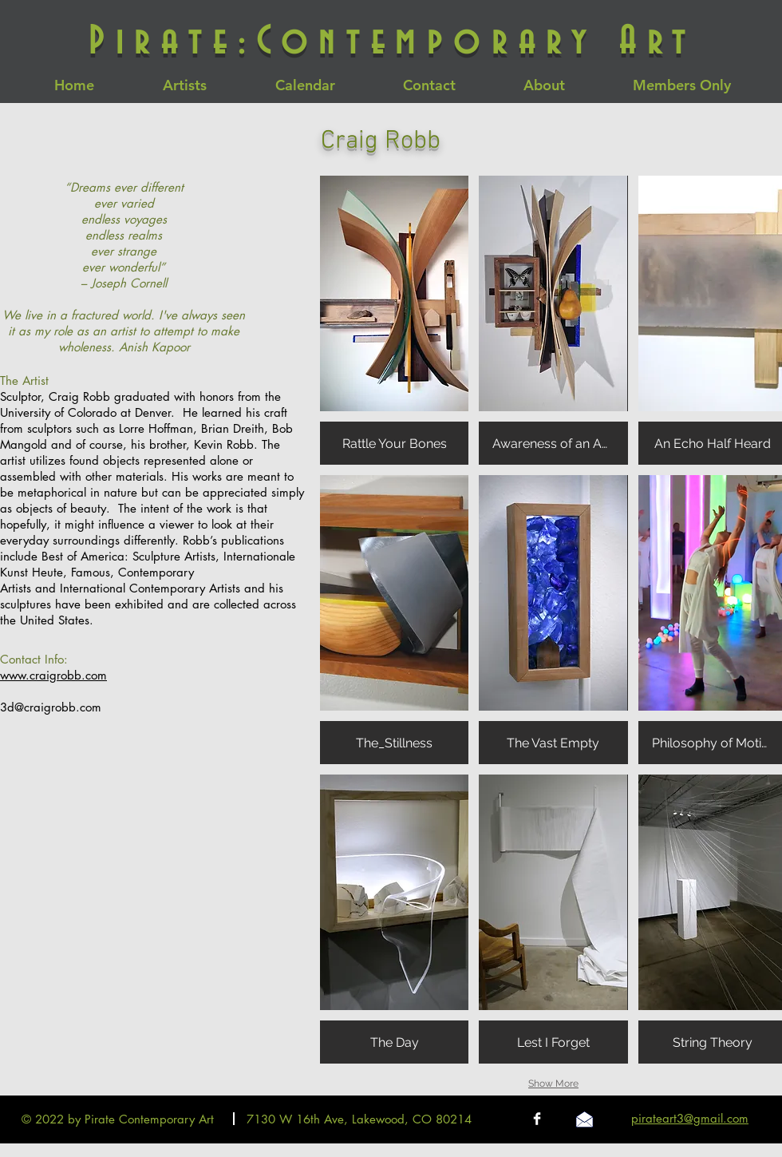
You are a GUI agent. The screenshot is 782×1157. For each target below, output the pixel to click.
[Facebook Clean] (537, 1118)
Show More (553, 1083)
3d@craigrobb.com (50, 707)
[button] (394, 320)
